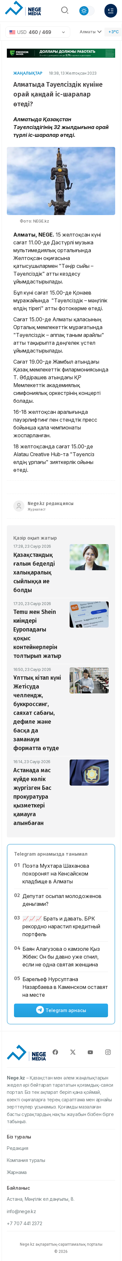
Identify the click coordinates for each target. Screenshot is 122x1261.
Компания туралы (26, 1160)
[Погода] (112, 32)
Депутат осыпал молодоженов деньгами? (62, 900)
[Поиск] (65, 11)
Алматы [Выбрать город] (91, 31)
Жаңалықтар (27, 73)
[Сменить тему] (87, 11)
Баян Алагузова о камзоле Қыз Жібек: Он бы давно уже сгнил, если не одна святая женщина (61, 957)
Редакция (17, 1148)
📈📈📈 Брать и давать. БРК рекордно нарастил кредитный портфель (61, 926)
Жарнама (17, 1172)
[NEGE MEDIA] (23, 9)
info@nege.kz (21, 1211)
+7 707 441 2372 (24, 1223)
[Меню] (110, 11)
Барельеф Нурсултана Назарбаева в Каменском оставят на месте (65, 987)
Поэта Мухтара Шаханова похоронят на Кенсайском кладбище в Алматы (55, 873)
